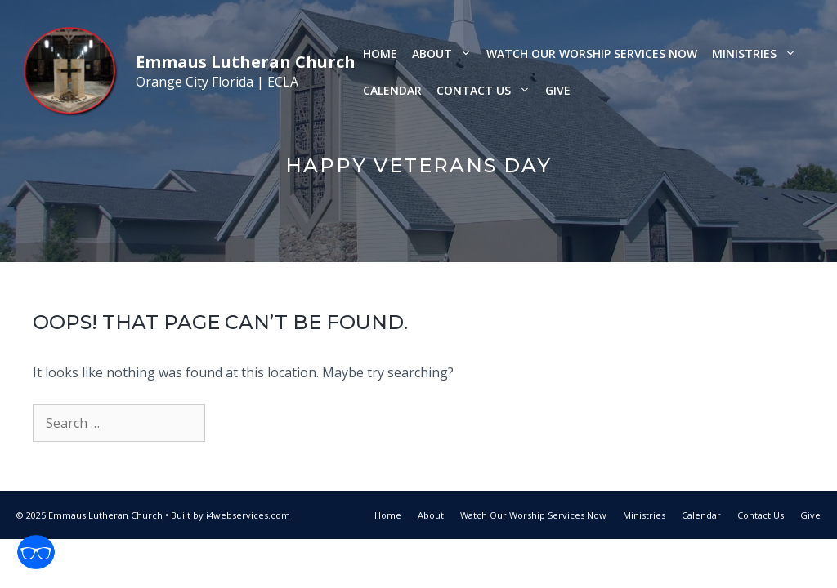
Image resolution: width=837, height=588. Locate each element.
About (445, 53)
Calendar (392, 90)
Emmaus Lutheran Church (246, 62)
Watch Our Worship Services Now (591, 53)
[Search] (232, 423)
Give (558, 90)
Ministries (757, 53)
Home (380, 53)
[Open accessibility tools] (36, 552)
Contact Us (487, 90)
